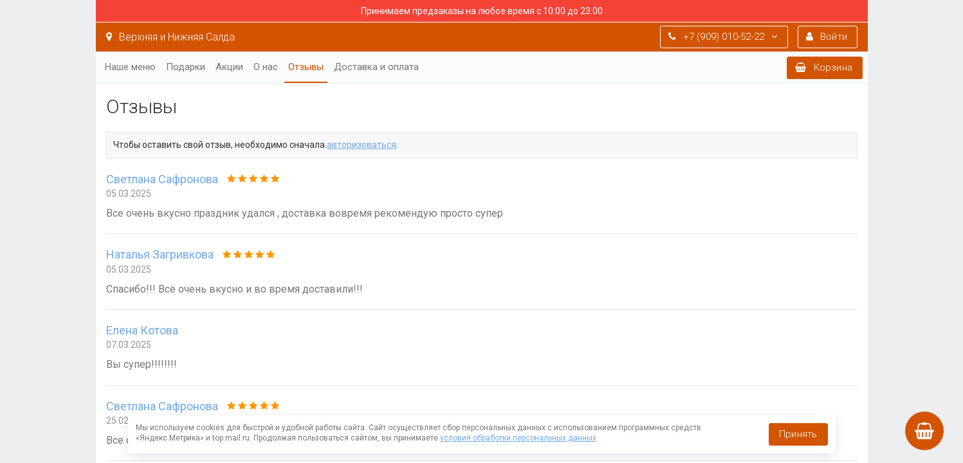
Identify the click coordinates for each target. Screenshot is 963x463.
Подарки (185, 67)
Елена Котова (142, 330)
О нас (265, 67)
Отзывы (306, 67)
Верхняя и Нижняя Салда (170, 37)
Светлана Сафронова (162, 179)
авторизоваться (361, 145)
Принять (798, 434)
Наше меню (130, 67)
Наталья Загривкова (160, 254)
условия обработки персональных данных (518, 437)
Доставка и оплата (376, 67)
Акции (229, 67)
